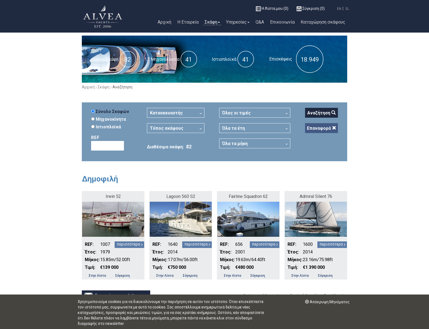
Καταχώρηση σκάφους (323, 22)
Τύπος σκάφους (166, 128)
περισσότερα (128, 244)
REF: (89, 244)
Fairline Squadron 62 (248, 196)
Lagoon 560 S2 (180, 196)
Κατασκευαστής (166, 113)
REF (95, 137)
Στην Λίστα (97, 276)
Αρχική (164, 22)
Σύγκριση (122, 276)
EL (347, 9)
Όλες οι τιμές (236, 113)
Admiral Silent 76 (316, 196)
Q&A (260, 22)
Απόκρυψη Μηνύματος (327, 302)
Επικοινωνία (282, 22)
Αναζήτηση (321, 113)
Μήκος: (92, 259)
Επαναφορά (321, 128)
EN (339, 9)
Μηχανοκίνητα (165, 59)
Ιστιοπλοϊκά (224, 59)
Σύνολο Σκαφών (110, 111)
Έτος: (90, 252)
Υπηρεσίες (238, 22)
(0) (272, 8)
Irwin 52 (113, 196)
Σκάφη (212, 22)
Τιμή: (90, 267)
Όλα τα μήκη (235, 143)
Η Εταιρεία (188, 22)
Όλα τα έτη (233, 128)
